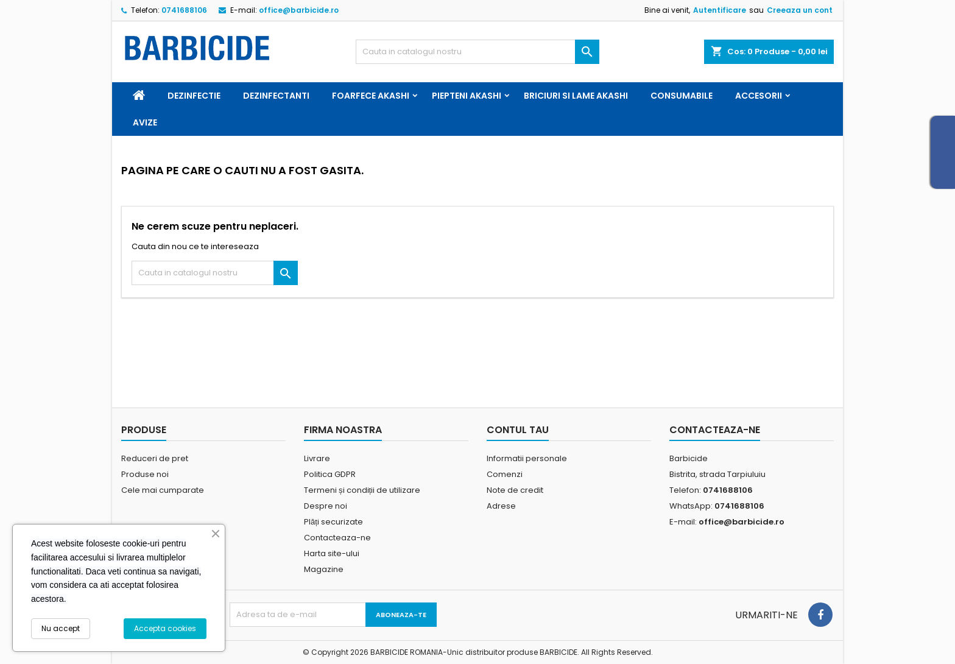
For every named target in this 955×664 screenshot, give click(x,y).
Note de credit (515, 490)
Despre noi (325, 506)
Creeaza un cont (800, 10)
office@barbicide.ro (299, 10)
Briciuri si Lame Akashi (576, 96)
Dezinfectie (193, 96)
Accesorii (758, 96)
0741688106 (184, 10)
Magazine (324, 569)
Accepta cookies (165, 628)
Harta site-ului (331, 553)
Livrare (317, 458)
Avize (145, 122)
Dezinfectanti (276, 96)
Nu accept (60, 628)
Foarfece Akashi (370, 96)
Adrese (501, 506)
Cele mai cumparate (162, 490)
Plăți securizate (333, 522)
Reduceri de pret (154, 458)
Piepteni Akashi (466, 96)
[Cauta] (477, 52)
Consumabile (681, 96)
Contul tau (518, 430)
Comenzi (505, 474)
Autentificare (719, 10)
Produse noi (145, 474)
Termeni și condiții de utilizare (362, 490)
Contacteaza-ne (337, 537)
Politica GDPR (330, 474)
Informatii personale (527, 458)
